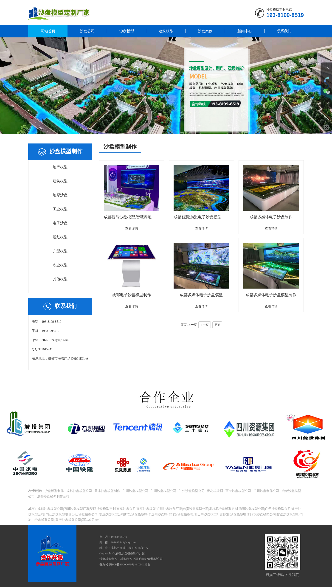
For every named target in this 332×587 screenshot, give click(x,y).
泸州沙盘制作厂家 (169, 509)
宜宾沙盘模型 (146, 509)
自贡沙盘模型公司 (195, 509)
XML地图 (144, 564)
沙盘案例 (205, 31)
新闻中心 (244, 31)
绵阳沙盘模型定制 (103, 509)
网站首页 (48, 31)
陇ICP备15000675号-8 (123, 564)
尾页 (217, 334)
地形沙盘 (60, 195)
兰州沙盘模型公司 (136, 491)
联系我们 (284, 31)
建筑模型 (166, 31)
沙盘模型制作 (55, 491)
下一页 (204, 334)
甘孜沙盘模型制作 (289, 514)
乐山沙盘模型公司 (85, 514)
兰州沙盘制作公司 (266, 491)
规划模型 (60, 237)
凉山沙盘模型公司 (41, 520)
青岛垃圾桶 (215, 491)
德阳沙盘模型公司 (251, 509)
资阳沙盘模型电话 (237, 514)
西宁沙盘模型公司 (238, 491)
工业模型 (60, 209)
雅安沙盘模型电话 (184, 514)
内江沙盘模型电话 (58, 514)
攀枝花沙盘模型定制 (223, 509)
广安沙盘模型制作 (138, 514)
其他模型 (60, 279)
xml (97, 520)
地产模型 (60, 167)
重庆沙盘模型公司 (68, 520)
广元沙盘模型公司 (278, 509)
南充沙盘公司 (126, 509)
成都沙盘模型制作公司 (53, 496)
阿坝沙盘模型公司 (263, 514)
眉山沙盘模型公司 (111, 514)
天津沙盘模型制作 (107, 491)
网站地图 (88, 520)
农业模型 (60, 265)
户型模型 (60, 251)
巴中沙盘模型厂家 (210, 514)
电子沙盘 (60, 223)
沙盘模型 (126, 31)
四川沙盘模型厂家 (76, 509)
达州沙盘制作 (161, 514)
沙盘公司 (87, 31)
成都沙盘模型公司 (79, 491)
